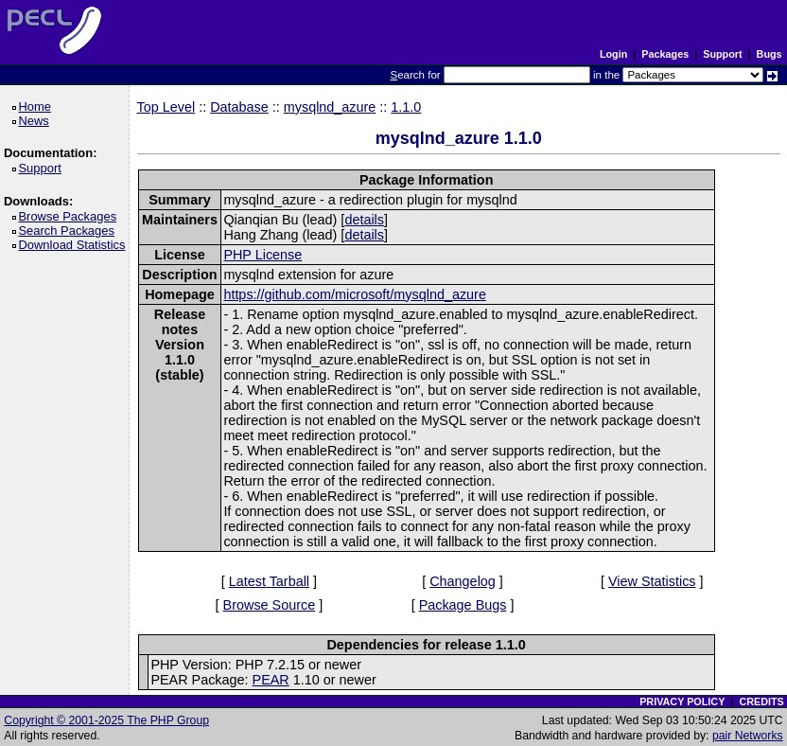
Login (613, 54)
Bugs (769, 54)
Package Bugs (463, 605)
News (36, 121)
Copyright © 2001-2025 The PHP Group (106, 720)
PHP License (262, 254)
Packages (665, 54)
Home (37, 106)
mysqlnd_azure (330, 107)
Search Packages (69, 230)
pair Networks (747, 735)
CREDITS (761, 701)
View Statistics (652, 581)
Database (239, 107)
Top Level (166, 107)
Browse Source (269, 605)
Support (722, 54)
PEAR (271, 679)
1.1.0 (406, 107)
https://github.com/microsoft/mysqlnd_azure (354, 294)
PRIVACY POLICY (682, 701)
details (364, 219)
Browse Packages (70, 216)
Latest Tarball (269, 581)
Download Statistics (75, 245)
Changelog (462, 581)
